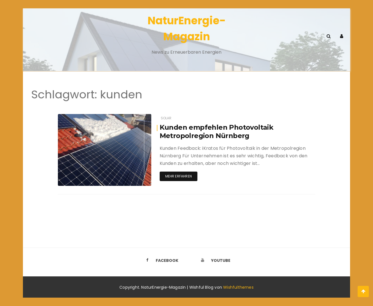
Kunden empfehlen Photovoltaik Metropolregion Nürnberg (216, 131)
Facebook (160, 260)
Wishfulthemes (238, 287)
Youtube (214, 260)
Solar (166, 118)
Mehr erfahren (178, 176)
